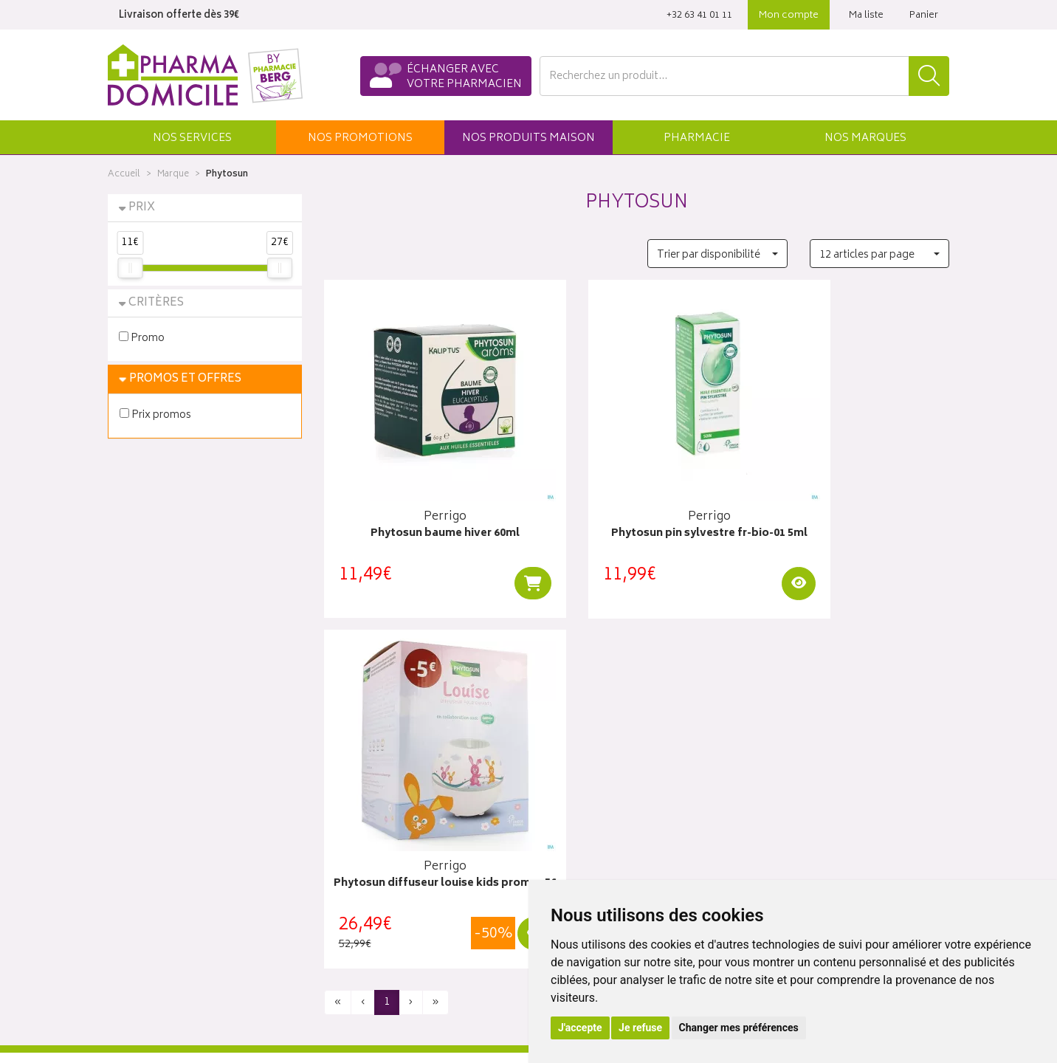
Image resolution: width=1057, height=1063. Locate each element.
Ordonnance (353, 863)
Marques (865, 138)
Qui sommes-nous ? (156, 761)
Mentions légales (363, 914)
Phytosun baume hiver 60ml (420, 506)
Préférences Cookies (372, 966)
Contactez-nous (146, 795)
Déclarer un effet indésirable (389, 880)
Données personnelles (377, 932)
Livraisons (779, 778)
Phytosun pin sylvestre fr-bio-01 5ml (636, 514)
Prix (141, 208)
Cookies (343, 949)
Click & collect (790, 761)
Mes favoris (566, 829)
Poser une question (154, 778)
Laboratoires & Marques (379, 778)
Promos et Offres (185, 379)
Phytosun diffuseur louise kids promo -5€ (852, 514)
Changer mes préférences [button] (739, 1027)
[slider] (129, 268)
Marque (173, 174)
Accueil (124, 174)
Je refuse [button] (640, 1027)
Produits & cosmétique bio (385, 812)
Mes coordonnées (582, 778)
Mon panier (565, 812)
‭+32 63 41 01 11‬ (699, 15)
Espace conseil (359, 829)
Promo (142, 337)
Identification (569, 761)
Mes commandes (580, 795)
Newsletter (349, 846)
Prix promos (155, 414)
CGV (334, 897)
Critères (156, 303)
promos (360, 138)
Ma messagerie (575, 846)
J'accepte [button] (580, 1027)
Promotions (351, 795)
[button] (192, 137)
